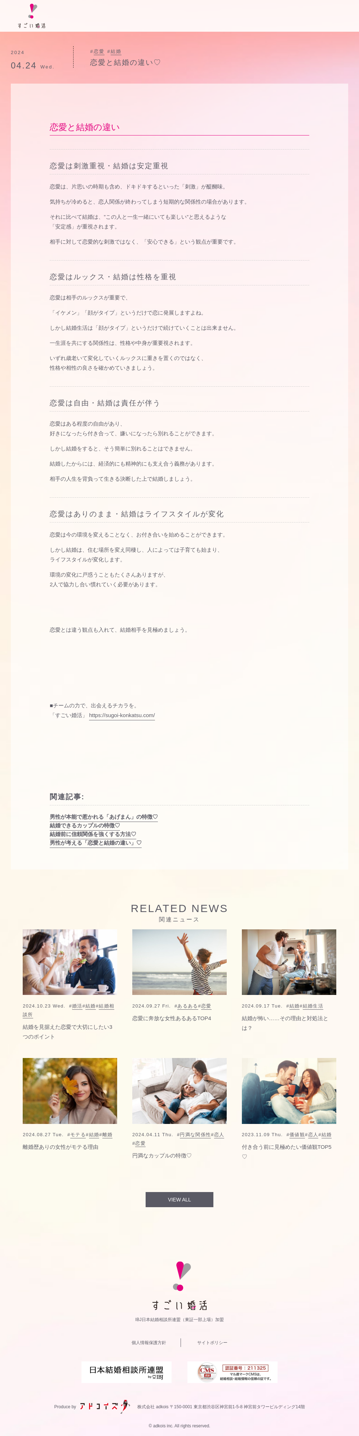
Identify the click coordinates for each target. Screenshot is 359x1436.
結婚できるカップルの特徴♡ (85, 825)
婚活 (77, 1006)
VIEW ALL (179, 1199)
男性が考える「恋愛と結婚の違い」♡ (96, 843)
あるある (187, 1006)
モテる (78, 1134)
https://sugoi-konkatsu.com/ (122, 715)
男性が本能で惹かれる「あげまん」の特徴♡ (104, 817)
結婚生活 (313, 1006)
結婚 (116, 51)
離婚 (107, 1134)
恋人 (219, 1134)
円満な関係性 (195, 1134)
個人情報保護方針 (149, 1342)
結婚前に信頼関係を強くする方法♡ (93, 834)
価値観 (297, 1134)
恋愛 (99, 51)
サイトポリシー (212, 1342)
